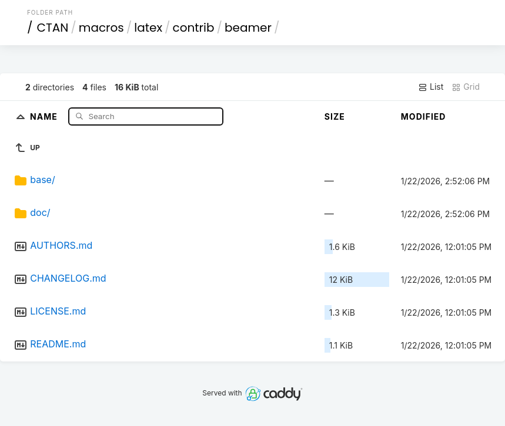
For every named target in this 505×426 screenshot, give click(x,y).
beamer (248, 27)
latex (148, 27)
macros (101, 27)
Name (45, 116)
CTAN (52, 27)
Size (335, 116)
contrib (194, 27)
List (430, 87)
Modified (423, 116)
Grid (466, 87)
